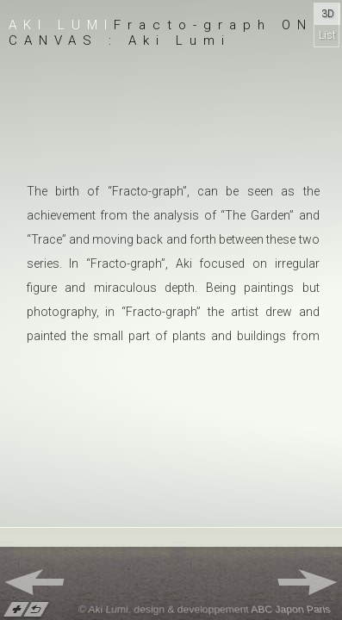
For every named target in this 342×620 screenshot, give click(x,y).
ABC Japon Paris (291, 609)
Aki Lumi (61, 25)
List (327, 35)
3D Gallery (327, 16)
